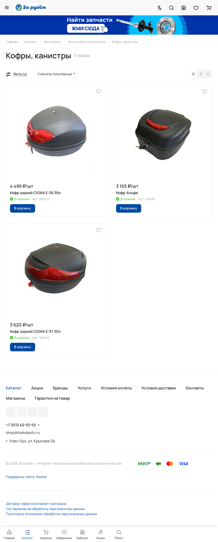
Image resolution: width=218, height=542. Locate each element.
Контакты (195, 388)
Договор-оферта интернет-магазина (36, 503)
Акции (37, 388)
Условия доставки (158, 388)
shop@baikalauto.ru (23, 432)
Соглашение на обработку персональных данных (45, 508)
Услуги (84, 388)
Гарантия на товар (52, 398)
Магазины (15, 398)
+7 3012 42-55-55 (21, 425)
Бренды (60, 388)
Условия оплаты (116, 388)
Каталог (13, 388)
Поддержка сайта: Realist (26, 476)
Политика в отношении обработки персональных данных (51, 513)
